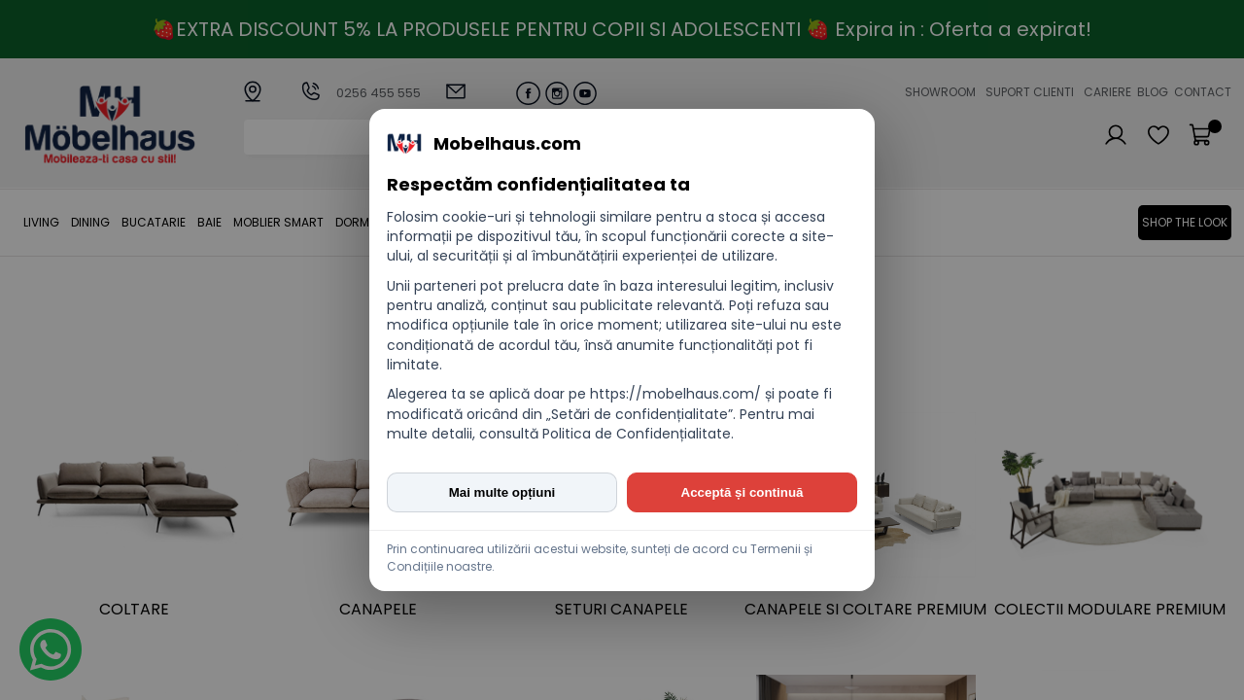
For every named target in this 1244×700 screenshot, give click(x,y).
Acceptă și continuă (742, 492)
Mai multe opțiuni (502, 492)
